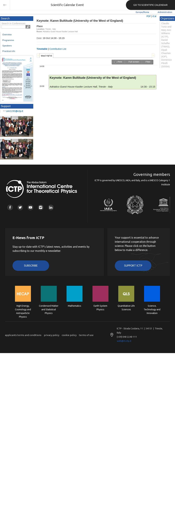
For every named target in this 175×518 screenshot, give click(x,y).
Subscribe (31, 265)
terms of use (86, 335)
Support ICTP (133, 265)
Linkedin (51, 207)
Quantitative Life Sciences (126, 308)
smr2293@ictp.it (14, 111)
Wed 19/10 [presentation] (46, 56)
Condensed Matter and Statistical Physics (48, 309)
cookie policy (69, 335)
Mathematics (74, 306)
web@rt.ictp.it (124, 341)
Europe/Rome (142, 12)
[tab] (46, 55)
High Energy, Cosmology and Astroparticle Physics (23, 309)
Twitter (20, 207)
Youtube (30, 207)
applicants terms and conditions (23, 335)
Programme (8, 40)
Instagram (41, 207)
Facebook (10, 207)
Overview (7, 34)
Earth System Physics (100, 308)
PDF (149, 16)
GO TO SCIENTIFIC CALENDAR (150, 4)
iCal (154, 16)
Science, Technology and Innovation (152, 309)
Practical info (8, 51)
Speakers (7, 45)
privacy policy (51, 335)
